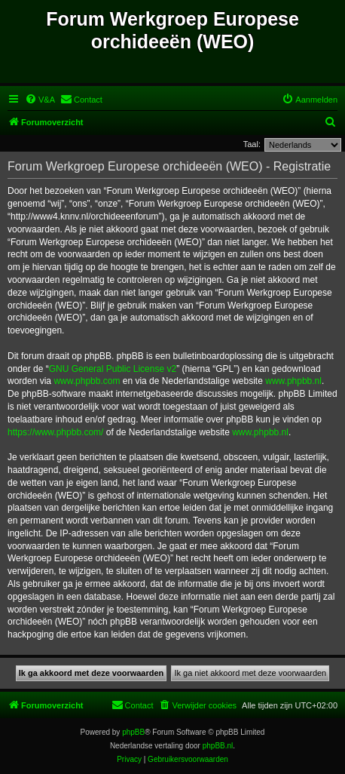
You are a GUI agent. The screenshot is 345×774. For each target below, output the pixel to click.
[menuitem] (40, 100)
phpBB (133, 732)
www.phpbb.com (86, 381)
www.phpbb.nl (293, 381)
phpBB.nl (218, 746)
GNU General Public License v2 (112, 369)
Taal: (252, 144)
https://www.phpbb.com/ (55, 432)
